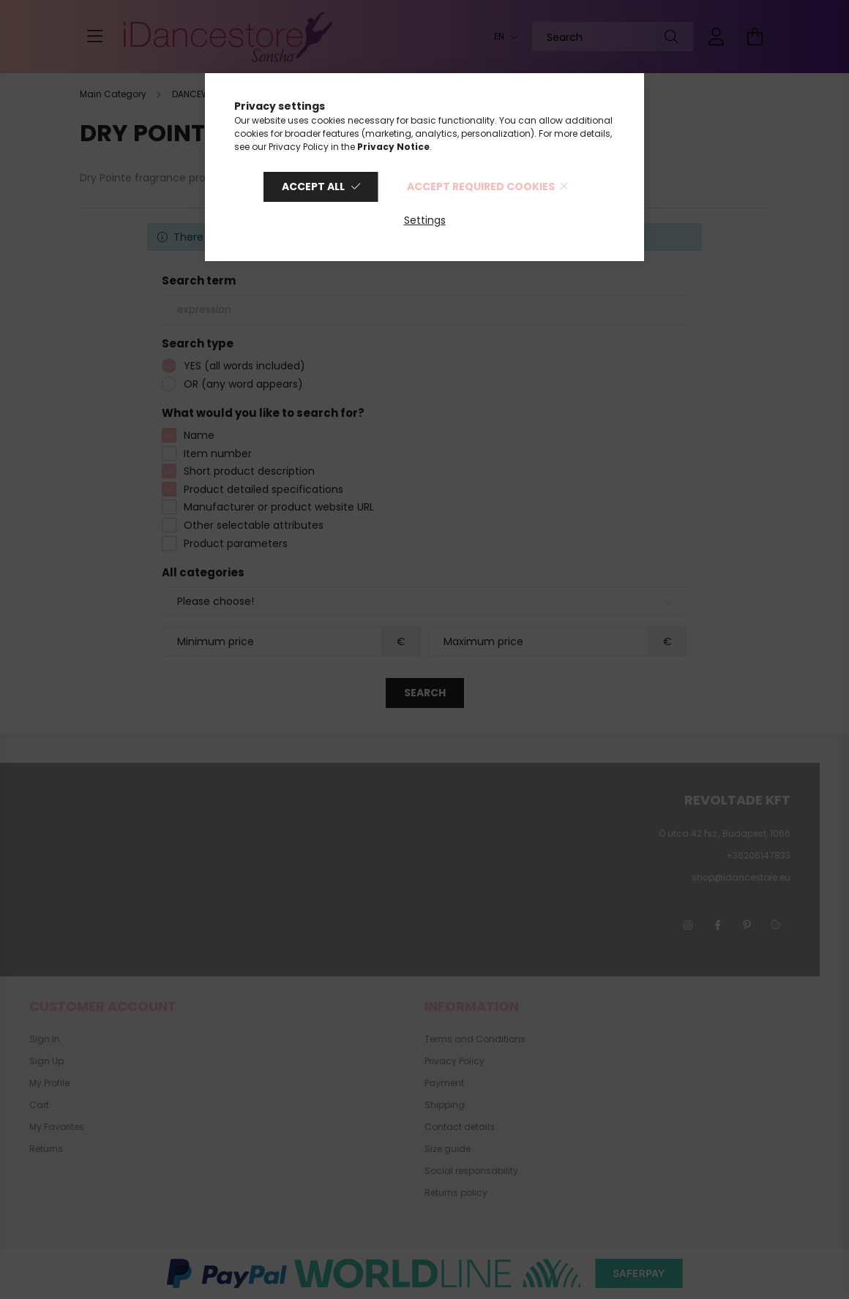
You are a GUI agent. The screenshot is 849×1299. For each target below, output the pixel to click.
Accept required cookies (481, 186)
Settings (425, 220)
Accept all (313, 186)
